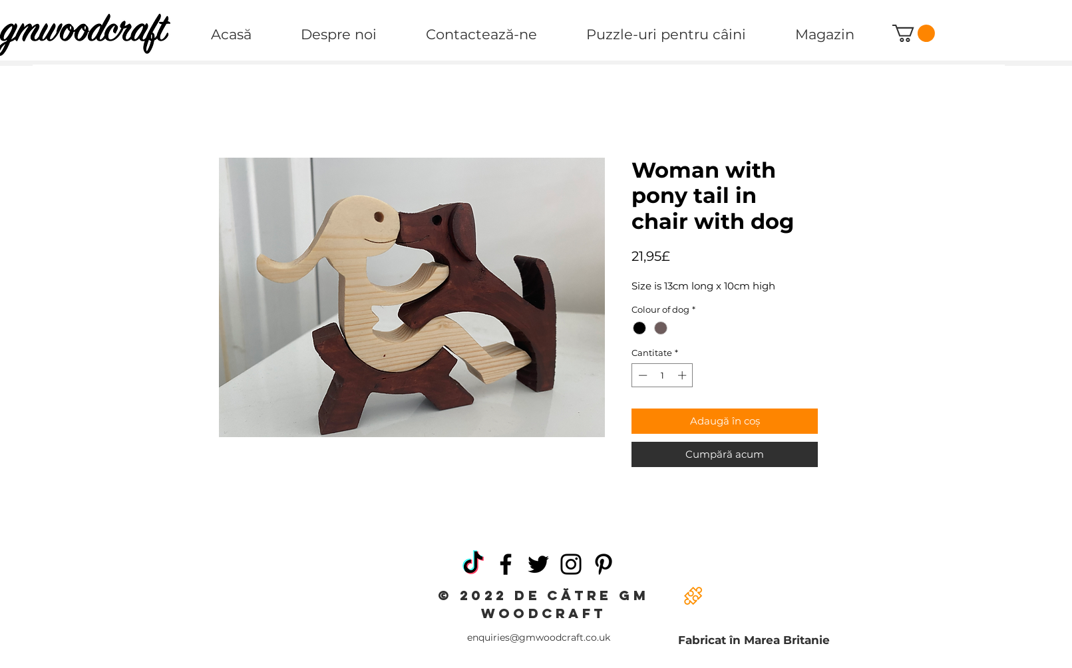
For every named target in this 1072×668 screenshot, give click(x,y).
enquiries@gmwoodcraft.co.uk (538, 637)
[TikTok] (473, 564)
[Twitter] (538, 564)
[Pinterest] (604, 564)
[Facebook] (506, 564)
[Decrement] (641, 375)
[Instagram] (571, 564)
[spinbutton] (662, 375)
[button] (913, 33)
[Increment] (683, 375)
